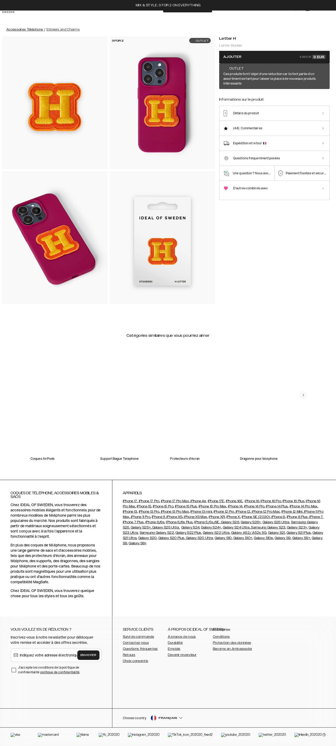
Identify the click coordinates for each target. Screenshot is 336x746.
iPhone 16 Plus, (294, 501)
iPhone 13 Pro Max (174, 511)
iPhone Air (198, 501)
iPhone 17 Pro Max (175, 501)
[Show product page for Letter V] (242, 91)
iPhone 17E (216, 501)
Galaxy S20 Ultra (199, 538)
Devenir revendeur (182, 655)
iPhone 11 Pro (140, 517)
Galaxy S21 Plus (299, 533)
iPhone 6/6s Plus (179, 522)
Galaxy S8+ (138, 543)
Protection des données (232, 643)
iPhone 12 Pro (224, 511)
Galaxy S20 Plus (171, 538)
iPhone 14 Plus (277, 506)
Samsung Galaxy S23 (268, 527)
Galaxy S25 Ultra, (166, 527)
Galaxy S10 (223, 538)
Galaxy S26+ (251, 522)
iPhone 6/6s (155, 522)
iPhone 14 (235, 506)
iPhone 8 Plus (297, 517)
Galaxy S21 (276, 533)
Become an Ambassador (232, 649)
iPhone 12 (242, 511)
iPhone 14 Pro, (254, 506)
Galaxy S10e (263, 538)
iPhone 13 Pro (149, 511)
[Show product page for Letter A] (274, 91)
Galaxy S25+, (141, 527)
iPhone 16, (252, 501)
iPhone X (233, 517)
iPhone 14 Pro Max (304, 506)
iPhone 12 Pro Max (265, 511)
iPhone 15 (144, 506)
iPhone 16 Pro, (271, 501)
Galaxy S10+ (242, 538)
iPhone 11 (158, 517)
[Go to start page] (12, 18)
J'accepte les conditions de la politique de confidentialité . (49, 669)
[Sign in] (292, 18)
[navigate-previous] (303, 395)
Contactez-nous (136, 643)
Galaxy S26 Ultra (276, 522)
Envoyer (88, 655)
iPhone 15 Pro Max (213, 506)
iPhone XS (174, 517)
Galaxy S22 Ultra (216, 533)
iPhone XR (217, 517)
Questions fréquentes (140, 649)
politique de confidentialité (60, 672)
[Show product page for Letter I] (258, 91)
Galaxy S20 (147, 538)
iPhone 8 (278, 517)
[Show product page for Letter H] (226, 91)
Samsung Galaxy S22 (157, 533)
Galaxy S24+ (211, 527)
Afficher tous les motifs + (309, 74)
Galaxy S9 (283, 538)
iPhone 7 (316, 517)
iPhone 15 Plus (186, 506)
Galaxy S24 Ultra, (237, 527)
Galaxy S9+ (301, 538)
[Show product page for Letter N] (290, 91)
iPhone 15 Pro (163, 506)
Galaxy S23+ (297, 527)
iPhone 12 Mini (292, 511)
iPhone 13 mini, (201, 511)
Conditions (221, 637)
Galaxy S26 (229, 522)
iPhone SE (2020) (256, 517)
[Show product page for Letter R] (307, 91)
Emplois (174, 649)
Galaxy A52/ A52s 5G (249, 533)
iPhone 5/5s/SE (206, 522)
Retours (129, 655)
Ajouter (274, 57)
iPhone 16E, (234, 501)
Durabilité (175, 643)
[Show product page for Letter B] (323, 91)
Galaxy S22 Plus (188, 533)
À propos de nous (182, 637)
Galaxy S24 (190, 527)
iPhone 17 (130, 501)
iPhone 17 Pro (148, 501)
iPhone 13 (130, 511)
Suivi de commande (138, 637)
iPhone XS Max (195, 517)
